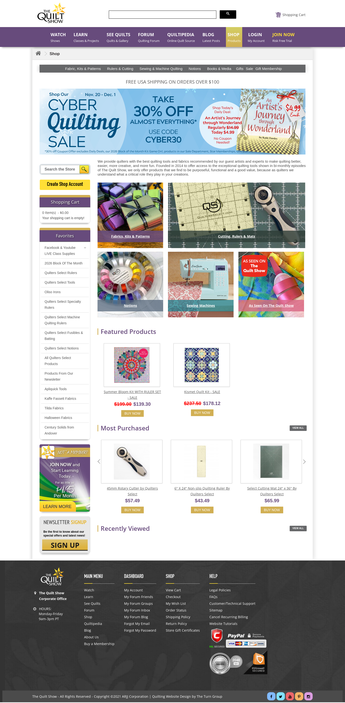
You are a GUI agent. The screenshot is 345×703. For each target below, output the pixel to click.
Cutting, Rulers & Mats (236, 236)
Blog (87, 631)
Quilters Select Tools (60, 283)
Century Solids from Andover (59, 430)
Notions (130, 305)
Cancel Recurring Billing (228, 618)
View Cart (173, 591)
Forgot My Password (140, 631)
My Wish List (176, 604)
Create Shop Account (65, 185)
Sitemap (216, 611)
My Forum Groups (138, 604)
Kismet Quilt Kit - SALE (202, 392)
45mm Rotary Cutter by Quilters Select (132, 492)
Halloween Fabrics (58, 418)
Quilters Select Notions (62, 348)
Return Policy (176, 624)
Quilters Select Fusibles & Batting (64, 336)
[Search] (84, 169)
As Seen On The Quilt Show (271, 305)
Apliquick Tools (56, 389)
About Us (91, 638)
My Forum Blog (136, 618)
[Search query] (61, 169)
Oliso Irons (53, 292)
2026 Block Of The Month (64, 263)
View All (298, 428)
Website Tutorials (223, 624)
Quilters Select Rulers (61, 273)
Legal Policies (220, 591)
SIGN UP (65, 545)
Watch (89, 591)
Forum (89, 611)
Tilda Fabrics (54, 408)
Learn (88, 597)
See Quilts (92, 604)
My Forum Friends (138, 597)
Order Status (176, 611)
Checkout (173, 597)
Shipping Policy (178, 618)
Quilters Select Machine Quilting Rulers (62, 320)
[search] (162, 14)
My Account (133, 591)
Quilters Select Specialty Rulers (63, 305)
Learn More (57, 506)
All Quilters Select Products (58, 361)
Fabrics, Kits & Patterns (130, 236)
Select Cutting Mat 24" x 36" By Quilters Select (272, 492)
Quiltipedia (93, 624)
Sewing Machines (201, 305)
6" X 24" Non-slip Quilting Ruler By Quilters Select (202, 492)
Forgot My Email (137, 624)
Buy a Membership (99, 644)
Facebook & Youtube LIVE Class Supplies (60, 251)
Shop (88, 618)
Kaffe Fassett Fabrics (60, 399)
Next (305, 462)
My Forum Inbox (137, 611)
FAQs (213, 597)
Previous (100, 462)
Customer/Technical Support (232, 604)
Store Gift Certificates (183, 631)
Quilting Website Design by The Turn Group (187, 697)
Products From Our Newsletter (59, 377)
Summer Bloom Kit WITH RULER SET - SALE (132, 395)
